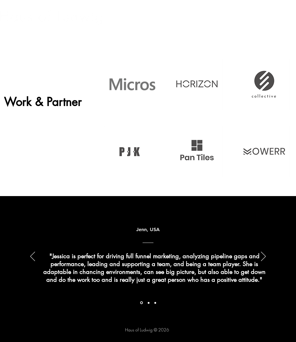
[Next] (263, 257)
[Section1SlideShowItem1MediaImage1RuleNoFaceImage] (141, 303)
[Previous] (32, 257)
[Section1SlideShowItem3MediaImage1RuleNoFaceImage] (155, 303)
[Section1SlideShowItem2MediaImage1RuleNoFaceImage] (149, 303)
